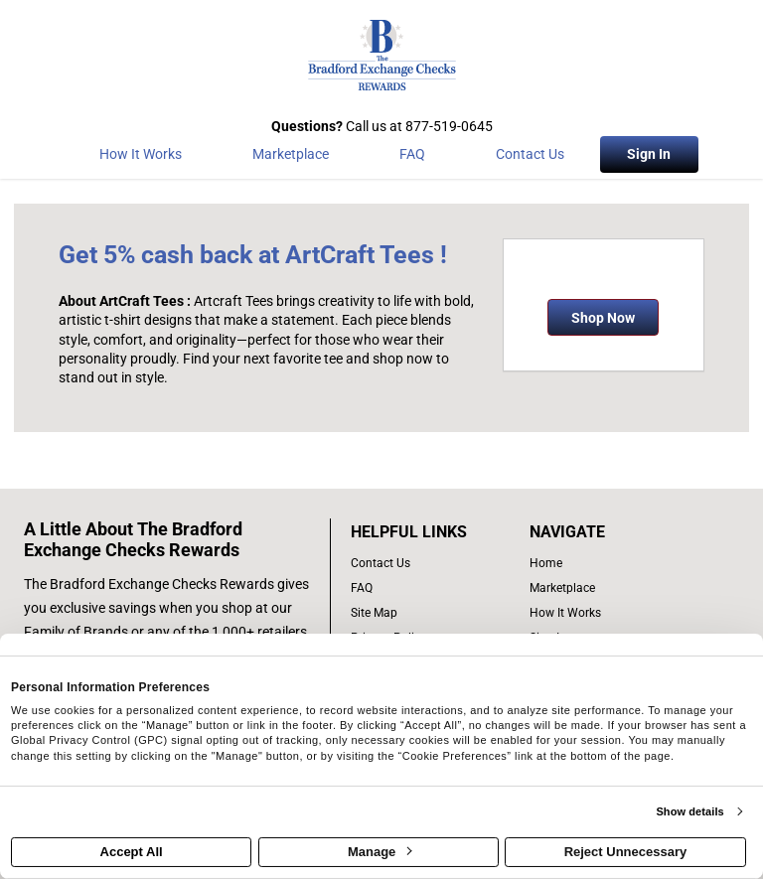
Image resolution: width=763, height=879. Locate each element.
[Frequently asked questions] (412, 158)
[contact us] (430, 563)
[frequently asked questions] (430, 588)
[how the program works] (599, 613)
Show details (689, 811)
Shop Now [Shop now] (603, 318)
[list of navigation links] (599, 563)
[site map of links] (430, 613)
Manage (379, 851)
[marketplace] (290, 158)
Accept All (131, 851)
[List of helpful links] (430, 532)
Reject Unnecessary (625, 851)
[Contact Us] (530, 158)
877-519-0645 (449, 126)
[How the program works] (140, 158)
